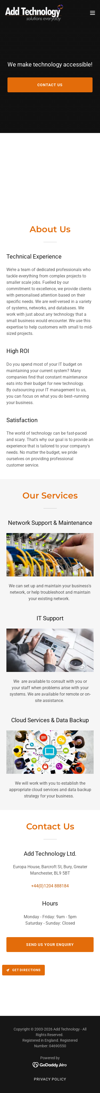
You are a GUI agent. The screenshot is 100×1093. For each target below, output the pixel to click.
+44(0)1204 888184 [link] (50, 885)
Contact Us (50, 85)
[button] (92, 12)
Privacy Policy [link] (50, 1079)
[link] (34, 12)
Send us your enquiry (50, 944)
